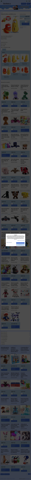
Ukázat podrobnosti (9, 242)
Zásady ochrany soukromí (21, 240)
